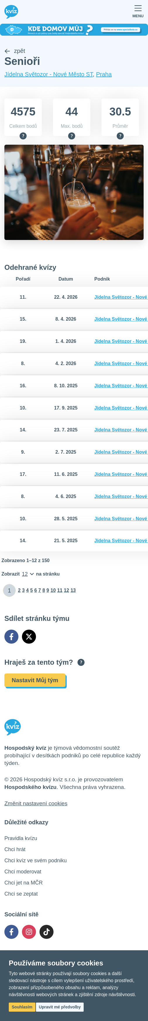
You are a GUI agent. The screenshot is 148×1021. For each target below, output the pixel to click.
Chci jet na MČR (23, 883)
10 (53, 590)
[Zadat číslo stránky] (9, 590)
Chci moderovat (22, 872)
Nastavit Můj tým (35, 680)
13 (73, 590)
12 (66, 590)
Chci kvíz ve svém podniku (35, 860)
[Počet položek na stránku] (30, 574)
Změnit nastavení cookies (35, 803)
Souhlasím (22, 1007)
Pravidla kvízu (20, 838)
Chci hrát (14, 849)
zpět (14, 51)
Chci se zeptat (21, 894)
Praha (103, 74)
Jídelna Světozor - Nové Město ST (48, 74)
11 (60, 590)
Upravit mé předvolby (60, 1007)
